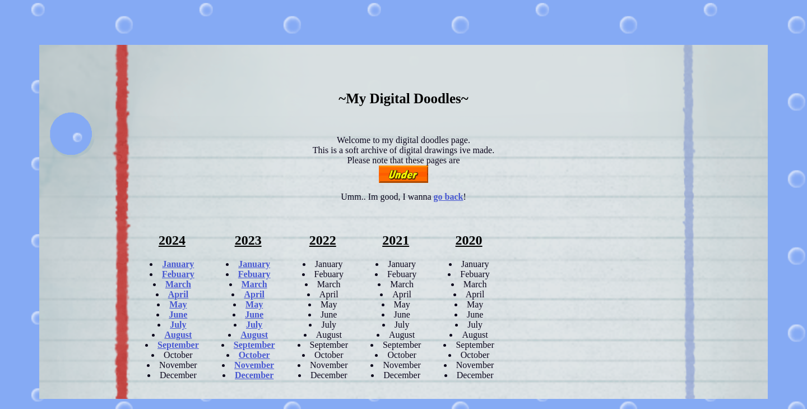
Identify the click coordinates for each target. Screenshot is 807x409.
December (254, 375)
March (178, 284)
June (178, 314)
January (178, 264)
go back (448, 196)
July (178, 324)
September (178, 345)
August (178, 334)
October (254, 355)
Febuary (178, 274)
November (254, 365)
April (178, 294)
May (178, 304)
